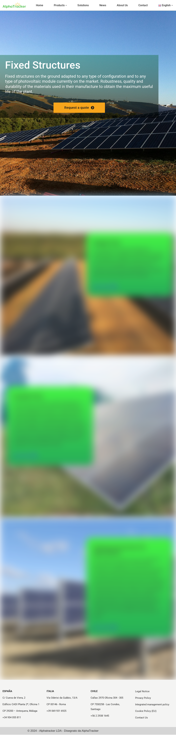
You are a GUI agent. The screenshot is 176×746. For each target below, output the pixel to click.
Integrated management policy (152, 715)
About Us (122, 5)
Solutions (83, 5)
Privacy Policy (143, 709)
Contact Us (141, 728)
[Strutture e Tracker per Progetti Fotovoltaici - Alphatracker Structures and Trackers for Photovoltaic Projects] (14, 5)
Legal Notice (142, 702)
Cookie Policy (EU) (145, 722)
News (102, 5)
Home (39, 5)
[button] (66, 5)
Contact (143, 5)
